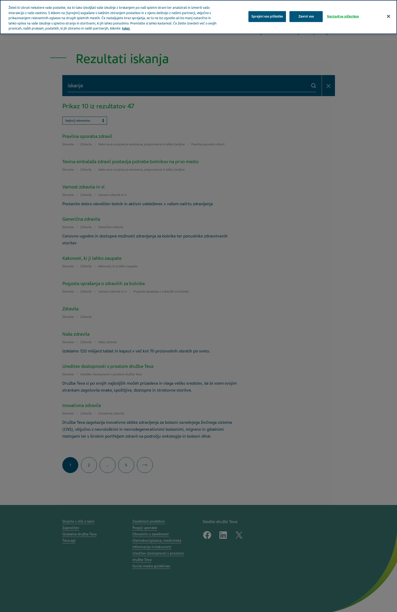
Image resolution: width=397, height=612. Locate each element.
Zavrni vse (306, 16)
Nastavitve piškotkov (343, 16)
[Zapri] (388, 16)
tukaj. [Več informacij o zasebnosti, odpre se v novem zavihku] (126, 28)
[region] (198, 17)
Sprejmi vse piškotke (267, 16)
